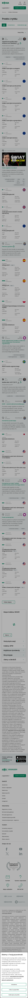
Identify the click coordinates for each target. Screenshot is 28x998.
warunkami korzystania (17, 976)
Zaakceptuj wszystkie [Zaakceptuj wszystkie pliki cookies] (14, 995)
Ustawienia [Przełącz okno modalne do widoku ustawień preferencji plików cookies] (14, 984)
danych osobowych (7, 980)
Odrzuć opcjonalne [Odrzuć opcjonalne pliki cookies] (14, 989)
